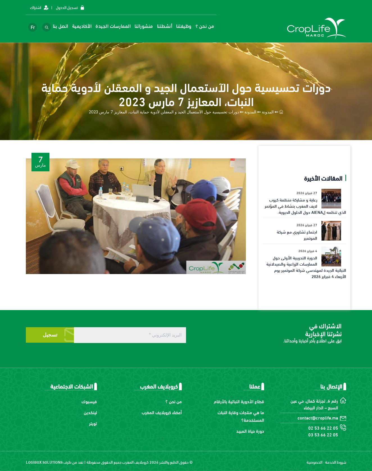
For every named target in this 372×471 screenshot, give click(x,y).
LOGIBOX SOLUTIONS (44, 462)
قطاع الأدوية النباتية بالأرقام (239, 401)
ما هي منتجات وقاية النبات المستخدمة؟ (240, 416)
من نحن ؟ (207, 25)
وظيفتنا (187, 25)
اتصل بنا (63, 25)
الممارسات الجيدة (116, 25)
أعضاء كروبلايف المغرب (162, 412)
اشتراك (35, 7)
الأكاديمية (85, 25)
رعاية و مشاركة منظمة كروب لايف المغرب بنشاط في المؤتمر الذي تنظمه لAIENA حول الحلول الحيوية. (305, 205)
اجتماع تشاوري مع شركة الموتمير (297, 234)
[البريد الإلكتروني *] (130, 335)
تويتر (93, 423)
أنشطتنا (167, 25)
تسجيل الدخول (67, 7)
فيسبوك (89, 401)
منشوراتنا (147, 25)
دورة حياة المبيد (250, 430)
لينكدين (90, 412)
